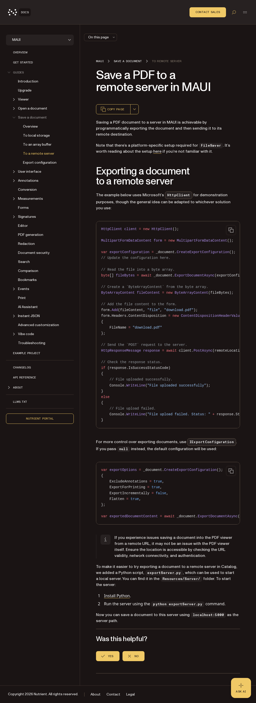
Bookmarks (27, 279)
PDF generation (30, 234)
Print (22, 297)
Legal (130, 694)
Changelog (22, 367)
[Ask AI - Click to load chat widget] (241, 688)
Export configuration (39, 162)
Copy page (112, 109)
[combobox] (134, 109)
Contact (113, 694)
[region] (168, 324)
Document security (34, 252)
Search (24, 261)
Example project (26, 353)
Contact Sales (208, 12)
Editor (23, 225)
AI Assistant (28, 307)
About (95, 694)
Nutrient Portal (40, 418)
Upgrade (25, 90)
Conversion (27, 189)
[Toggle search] (234, 12)
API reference (24, 377)
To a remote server (38, 153)
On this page (102, 37)
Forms (23, 207)
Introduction (28, 81)
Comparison (28, 270)
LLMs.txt (20, 401)
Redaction (26, 243)
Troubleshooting (31, 343)
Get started (23, 62)
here (157, 151)
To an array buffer (37, 144)
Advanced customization (38, 325)
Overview (20, 52)
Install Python (117, 595)
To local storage (36, 135)
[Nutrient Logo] (19, 12)
